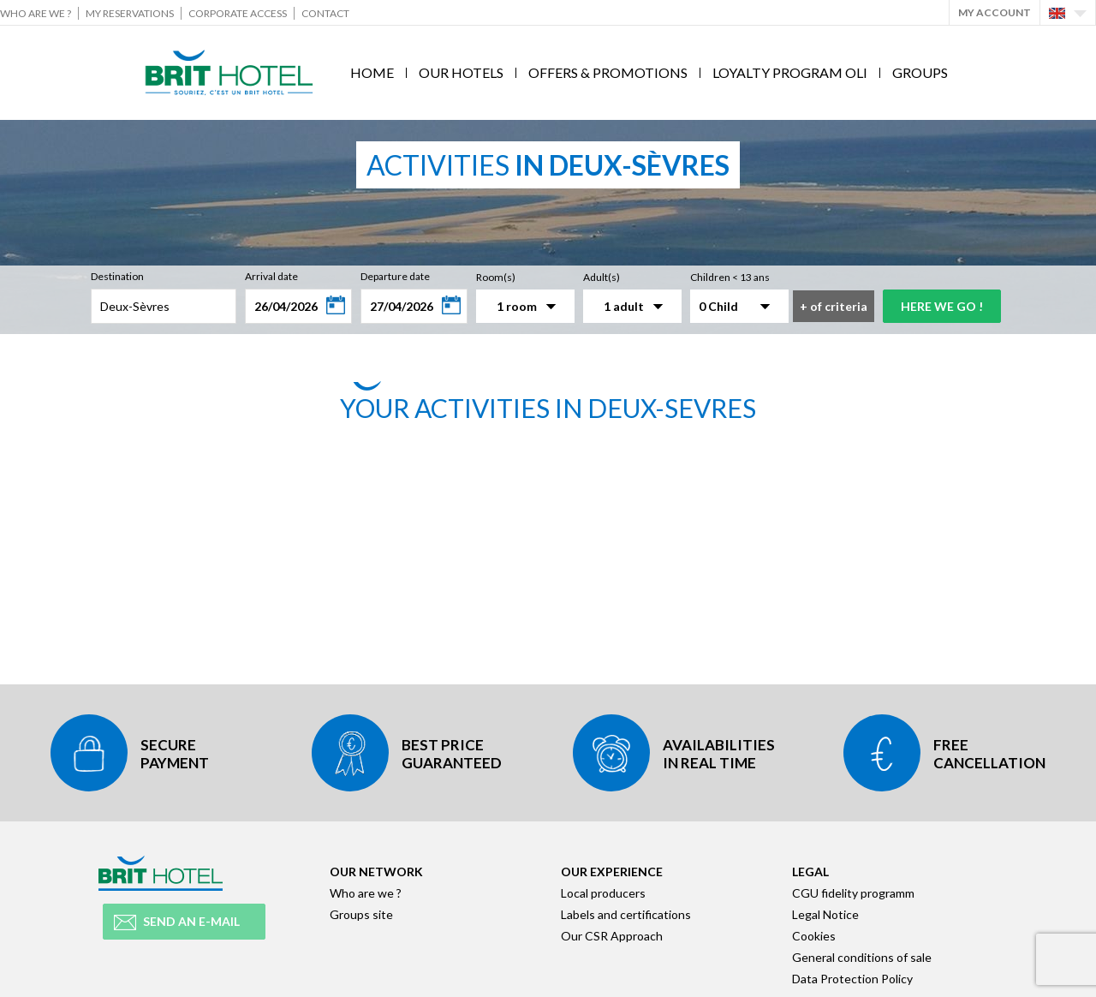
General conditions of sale (862, 957)
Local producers (603, 893)
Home (372, 72)
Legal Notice (825, 914)
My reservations (130, 13)
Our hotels (461, 72)
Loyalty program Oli (789, 72)
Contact (325, 13)
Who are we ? (35, 13)
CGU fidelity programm (853, 893)
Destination (117, 276)
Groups (920, 72)
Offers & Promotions (608, 72)
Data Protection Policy (852, 978)
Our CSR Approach (612, 935)
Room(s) (495, 277)
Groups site (361, 914)
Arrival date (271, 276)
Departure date (395, 276)
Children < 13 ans (730, 277)
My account (994, 12)
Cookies (814, 935)
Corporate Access (237, 13)
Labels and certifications (626, 914)
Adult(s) (601, 277)
